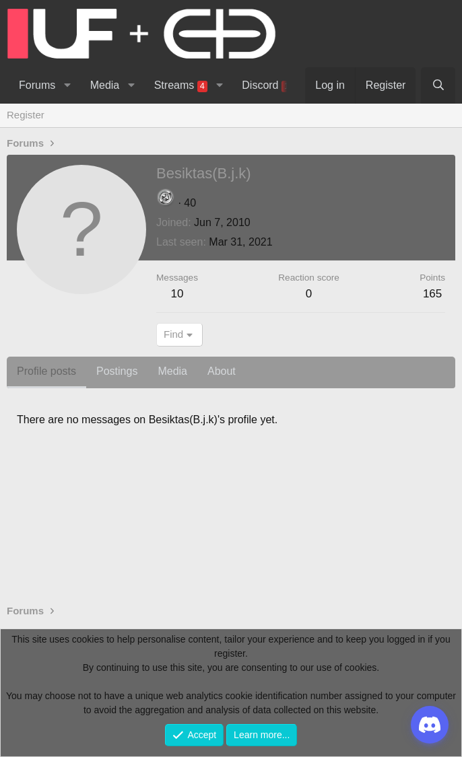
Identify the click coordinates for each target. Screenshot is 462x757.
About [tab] (221, 371)
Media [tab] (172, 371)
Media (105, 85)
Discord (269, 85)
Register (25, 114)
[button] (67, 85)
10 (177, 293)
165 (432, 293)
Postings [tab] (116, 371)
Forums (37, 85)
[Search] (438, 85)
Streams (180, 85)
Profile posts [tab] (46, 371)
